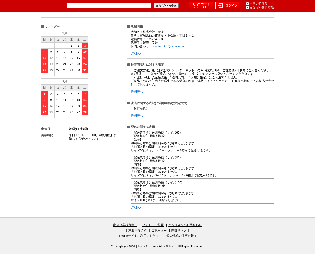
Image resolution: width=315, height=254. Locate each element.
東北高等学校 (137, 230)
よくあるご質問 (153, 225)
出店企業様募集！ (125, 225)
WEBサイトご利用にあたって (141, 235)
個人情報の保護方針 (180, 235)
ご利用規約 (159, 230)
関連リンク (179, 230)
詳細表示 (137, 53)
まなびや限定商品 (262, 7)
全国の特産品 (259, 3)
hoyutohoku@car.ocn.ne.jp (169, 46)
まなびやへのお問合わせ (185, 225)
